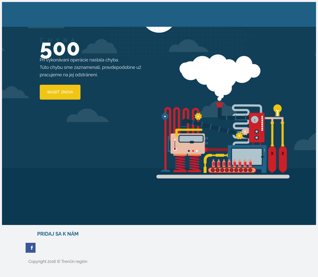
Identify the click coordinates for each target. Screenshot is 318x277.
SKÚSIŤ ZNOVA (60, 92)
